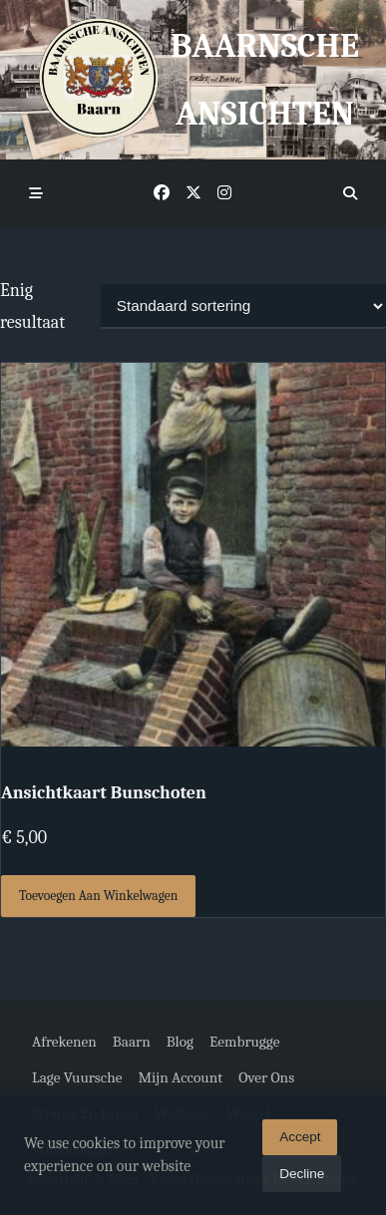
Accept (299, 1142)
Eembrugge (244, 1042)
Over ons (266, 1077)
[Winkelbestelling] (243, 306)
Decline (301, 1178)
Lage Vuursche (77, 1077)
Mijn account (180, 1077)
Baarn (132, 1042)
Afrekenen (64, 1042)
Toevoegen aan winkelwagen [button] (98, 895)
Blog (180, 1042)
